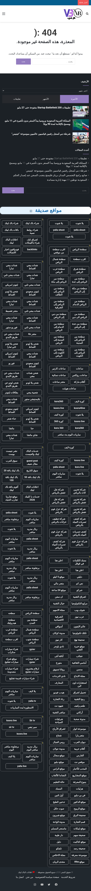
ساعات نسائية (59, 375)
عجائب (79, 656)
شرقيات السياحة (59, 721)
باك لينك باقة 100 (11, 479)
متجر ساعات (59, 382)
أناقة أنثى (58, 656)
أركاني (79, 712)
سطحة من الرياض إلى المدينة (79, 339)
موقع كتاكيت (79, 841)
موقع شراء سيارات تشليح (11, 660)
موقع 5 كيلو (58, 576)
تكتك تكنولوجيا (79, 633)
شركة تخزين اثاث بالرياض (79, 491)
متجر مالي (59, 583)
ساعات (79, 368)
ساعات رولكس (79, 375)
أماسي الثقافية (79, 662)
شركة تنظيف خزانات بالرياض (58, 520)
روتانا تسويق (59, 669)
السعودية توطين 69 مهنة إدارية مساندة (67, 179)
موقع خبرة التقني (79, 648)
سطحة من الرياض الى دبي (79, 316)
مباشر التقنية (59, 712)
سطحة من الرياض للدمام (79, 303)
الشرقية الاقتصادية (59, 618)
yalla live (22, 766)
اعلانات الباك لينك (11, 241)
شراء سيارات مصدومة (11, 670)
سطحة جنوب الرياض (32, 641)
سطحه (11, 613)
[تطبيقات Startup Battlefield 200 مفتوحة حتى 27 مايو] (81, 111)
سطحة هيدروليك (11, 621)
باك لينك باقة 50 (32, 477)
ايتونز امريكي (11, 284)
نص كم (79, 583)
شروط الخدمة (68, 877)
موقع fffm (79, 861)
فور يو (11, 363)
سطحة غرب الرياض (59, 270)
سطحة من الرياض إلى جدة (79, 280)
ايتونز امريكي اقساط (11, 355)
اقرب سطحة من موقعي (59, 251)
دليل (59, 841)
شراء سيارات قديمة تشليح (22, 678)
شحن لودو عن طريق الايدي (11, 384)
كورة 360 (59, 421)
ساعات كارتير (58, 368)
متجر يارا (79, 735)
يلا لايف (32, 691)
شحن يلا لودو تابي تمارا (11, 345)
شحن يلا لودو (32, 382)
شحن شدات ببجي (32, 375)
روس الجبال (59, 742)
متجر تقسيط (11, 311)
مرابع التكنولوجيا (79, 603)
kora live (79, 467)
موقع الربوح (79, 808)
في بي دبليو (79, 795)
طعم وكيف (79, 705)
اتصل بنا (20, 877)
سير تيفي (32, 727)
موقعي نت (79, 762)
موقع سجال (59, 755)
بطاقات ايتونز (11, 392)
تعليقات (17, 99)
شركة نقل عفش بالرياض (59, 491)
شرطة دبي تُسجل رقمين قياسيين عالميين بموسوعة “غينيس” (41, 133)
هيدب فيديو (58, 692)
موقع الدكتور (79, 802)
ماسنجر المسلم (58, 828)
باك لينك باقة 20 (11, 470)
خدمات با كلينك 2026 (32, 498)
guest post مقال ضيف (32, 462)
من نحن (29, 877)
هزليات (79, 788)
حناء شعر (11, 418)
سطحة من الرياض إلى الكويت (79, 352)
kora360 (58, 401)
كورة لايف (79, 401)
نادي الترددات (58, 676)
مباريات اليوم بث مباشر (69, 434)
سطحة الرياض (79, 249)
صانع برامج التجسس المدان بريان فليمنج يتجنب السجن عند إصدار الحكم (50, 175)
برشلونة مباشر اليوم (11, 748)
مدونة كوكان (59, 633)
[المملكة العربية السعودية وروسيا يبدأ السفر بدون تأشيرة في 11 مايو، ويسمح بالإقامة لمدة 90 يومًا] (81, 124)
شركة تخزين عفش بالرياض (79, 501)
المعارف (59, 682)
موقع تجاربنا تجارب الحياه (11, 498)
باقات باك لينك (12, 230)
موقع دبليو (59, 762)
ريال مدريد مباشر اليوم (32, 748)
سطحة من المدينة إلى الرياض (59, 339)
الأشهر (46, 99)
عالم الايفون (79, 626)
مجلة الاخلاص (58, 855)
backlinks (32, 249)
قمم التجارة (79, 822)
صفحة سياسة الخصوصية (47, 877)
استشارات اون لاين (79, 684)
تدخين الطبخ (59, 802)
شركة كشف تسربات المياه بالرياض (79, 521)
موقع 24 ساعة (59, 590)
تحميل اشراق (79, 692)
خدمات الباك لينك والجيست (32, 453)
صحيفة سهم (79, 835)
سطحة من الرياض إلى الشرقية (59, 304)
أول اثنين (59, 795)
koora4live (79, 408)
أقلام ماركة (79, 382)
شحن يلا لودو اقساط (11, 293)
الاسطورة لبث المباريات (21, 707)
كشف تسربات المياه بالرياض (79, 533)
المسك (58, 788)
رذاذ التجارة (58, 699)
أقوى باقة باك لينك (11, 488)
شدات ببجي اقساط (32, 267)
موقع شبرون (59, 815)
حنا (32, 428)
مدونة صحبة (79, 719)
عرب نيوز (79, 616)
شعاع (59, 735)
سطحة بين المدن (32, 621)
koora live (59, 408)
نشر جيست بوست (11, 453)
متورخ (59, 662)
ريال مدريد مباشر (32, 531)
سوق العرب (11, 460)
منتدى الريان (59, 861)
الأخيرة (74, 99)
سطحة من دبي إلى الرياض (59, 316)
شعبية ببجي (32, 392)
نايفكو (59, 848)
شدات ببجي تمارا (11, 267)
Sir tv (32, 720)
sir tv (11, 727)
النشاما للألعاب (58, 775)
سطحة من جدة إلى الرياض (79, 325)
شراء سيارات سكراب (11, 651)
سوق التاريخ (32, 470)
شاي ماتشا (32, 435)
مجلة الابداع (79, 676)
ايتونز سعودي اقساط (32, 293)
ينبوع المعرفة (79, 782)
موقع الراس (59, 768)
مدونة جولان (59, 748)
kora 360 (58, 428)
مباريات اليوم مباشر (58, 475)
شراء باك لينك (32, 223)
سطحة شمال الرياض (58, 261)
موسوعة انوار (79, 728)
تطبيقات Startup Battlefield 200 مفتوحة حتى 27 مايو (43, 107)
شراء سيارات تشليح (32, 660)
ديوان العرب (79, 742)
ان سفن (59, 596)
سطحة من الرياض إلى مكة (58, 280)
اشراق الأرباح (59, 728)
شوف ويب (79, 610)
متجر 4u (32, 334)
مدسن (79, 669)
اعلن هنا (59, 560)
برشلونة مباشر (11, 519)
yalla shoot (79, 230)
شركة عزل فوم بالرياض (59, 511)
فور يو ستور (11, 327)
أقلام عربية (79, 748)
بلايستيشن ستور (32, 399)
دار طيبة (59, 835)
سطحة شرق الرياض (79, 270)
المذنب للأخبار (79, 768)
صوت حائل (59, 808)
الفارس (79, 755)
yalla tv (32, 701)
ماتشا (11, 428)
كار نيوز (59, 639)
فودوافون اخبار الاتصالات (11, 251)
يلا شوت (79, 223)
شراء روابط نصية (32, 231)
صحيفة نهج (79, 639)
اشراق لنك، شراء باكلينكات (32, 241)
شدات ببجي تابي (11, 275)
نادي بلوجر (59, 646)
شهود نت (58, 705)
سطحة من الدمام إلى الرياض (59, 326)
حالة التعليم (58, 782)
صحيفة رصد (79, 848)
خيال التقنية (58, 603)
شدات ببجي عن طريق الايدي (11, 336)
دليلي (79, 576)
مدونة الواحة (59, 822)
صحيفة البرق (79, 815)
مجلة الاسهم (59, 610)
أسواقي (59, 626)
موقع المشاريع (79, 775)
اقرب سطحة (79, 259)
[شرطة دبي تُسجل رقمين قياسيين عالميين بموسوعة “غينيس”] (81, 137)
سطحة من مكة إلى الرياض (79, 290)
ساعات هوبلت (69, 388)
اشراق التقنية (79, 596)
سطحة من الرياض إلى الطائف (59, 291)
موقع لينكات (79, 828)
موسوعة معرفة (79, 855)
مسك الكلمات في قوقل (79, 562)
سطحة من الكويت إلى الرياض (59, 352)
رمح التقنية (79, 699)
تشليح (32, 649)
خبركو (79, 590)
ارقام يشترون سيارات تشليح (32, 670)
